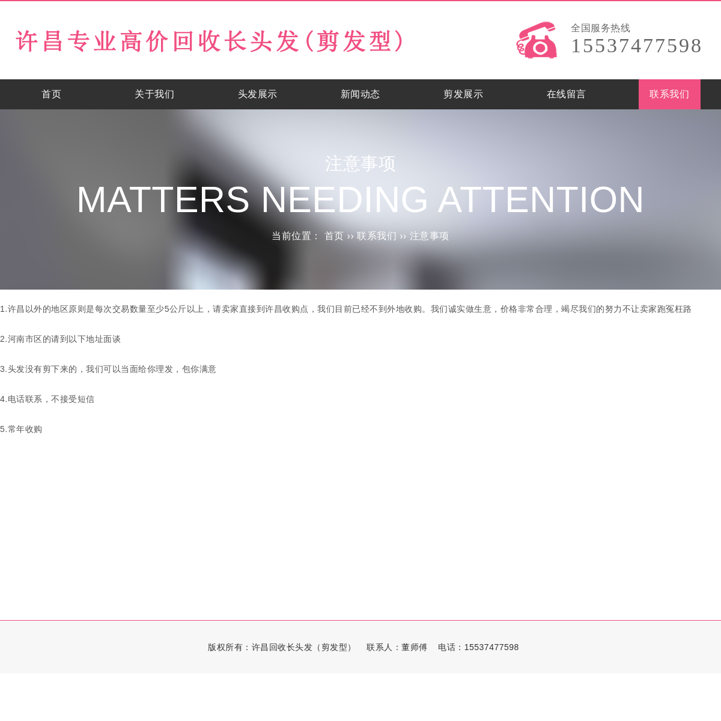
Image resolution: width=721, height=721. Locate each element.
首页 (51, 94)
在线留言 (566, 94)
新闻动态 (360, 94)
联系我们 (669, 94)
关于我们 (154, 94)
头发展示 (258, 94)
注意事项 (429, 236)
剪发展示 (463, 94)
